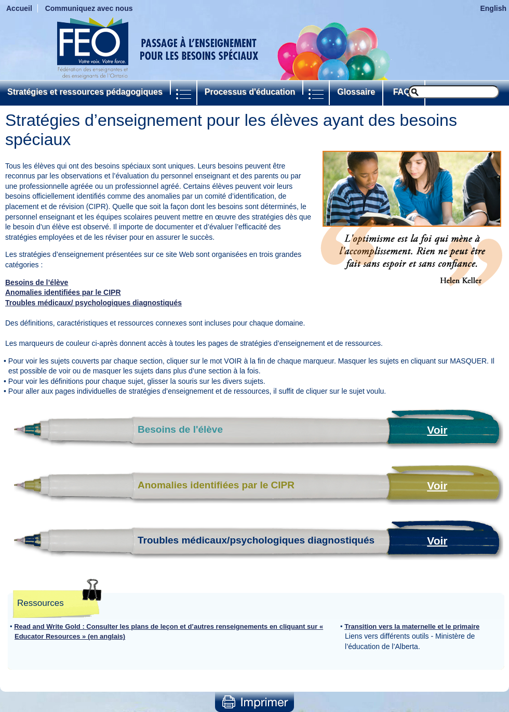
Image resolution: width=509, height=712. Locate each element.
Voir (437, 430)
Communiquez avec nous (89, 8)
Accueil (19, 8)
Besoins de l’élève (36, 282)
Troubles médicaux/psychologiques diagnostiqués (256, 540)
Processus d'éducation (250, 91)
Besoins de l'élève (180, 429)
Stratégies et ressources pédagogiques (85, 91)
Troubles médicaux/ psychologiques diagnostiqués (93, 303)
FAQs (404, 91)
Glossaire (356, 91)
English (493, 8)
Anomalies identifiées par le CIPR (63, 292)
